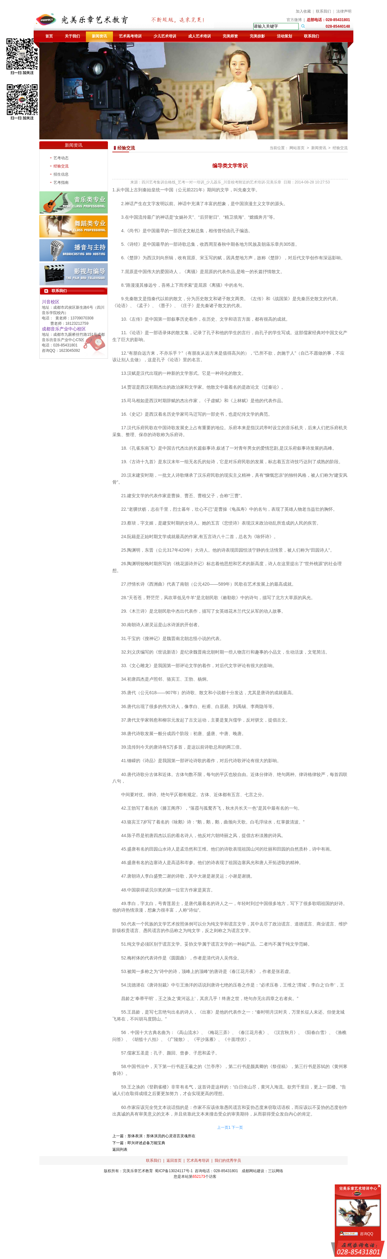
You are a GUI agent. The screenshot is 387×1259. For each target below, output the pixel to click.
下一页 (237, 1127)
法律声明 (343, 11)
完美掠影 (257, 36)
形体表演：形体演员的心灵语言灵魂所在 (161, 1136)
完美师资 (230, 36)
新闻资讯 (99, 36)
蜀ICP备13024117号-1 (174, 1171)
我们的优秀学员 (228, 1160)
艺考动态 (61, 158)
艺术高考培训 (130, 36)
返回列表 (119, 1149)
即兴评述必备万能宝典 (146, 1143)
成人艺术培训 (199, 36)
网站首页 (297, 148)
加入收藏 (303, 11)
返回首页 (174, 1160)
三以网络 (275, 1171)
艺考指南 (61, 182)
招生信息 (61, 174)
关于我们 (72, 36)
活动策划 (284, 36)
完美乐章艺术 (134, 1171)
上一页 (222, 1127)
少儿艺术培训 (165, 36)
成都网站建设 (253, 1171)
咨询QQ (366, 1234)
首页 (49, 36)
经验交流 (61, 166)
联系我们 (323, 11)
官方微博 (294, 20)
